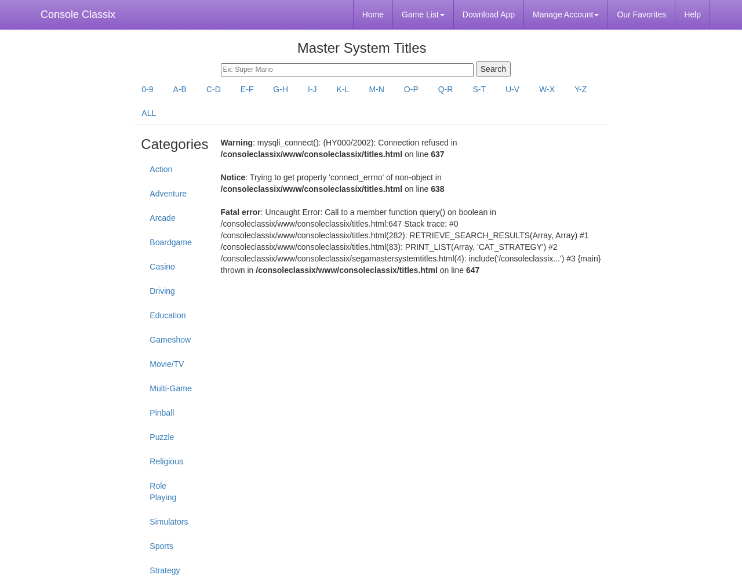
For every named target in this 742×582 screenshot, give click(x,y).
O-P (411, 89)
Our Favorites (641, 14)
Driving (162, 291)
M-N (376, 89)
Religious (166, 461)
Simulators (169, 521)
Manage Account (566, 14)
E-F (247, 89)
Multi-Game (170, 388)
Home (373, 14)
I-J (312, 89)
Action (161, 169)
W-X (547, 89)
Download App (489, 14)
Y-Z (580, 89)
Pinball (162, 412)
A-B (180, 89)
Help (692, 14)
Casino (162, 266)
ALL (148, 113)
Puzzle (162, 437)
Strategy (165, 570)
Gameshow (170, 339)
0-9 (147, 89)
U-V (512, 89)
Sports (161, 546)
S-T (479, 89)
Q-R (445, 89)
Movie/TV (167, 364)
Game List (423, 14)
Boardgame (170, 242)
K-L (343, 89)
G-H (280, 89)
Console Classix (78, 14)
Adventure (168, 193)
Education (168, 315)
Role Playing (163, 491)
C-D (213, 89)
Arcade (162, 218)
